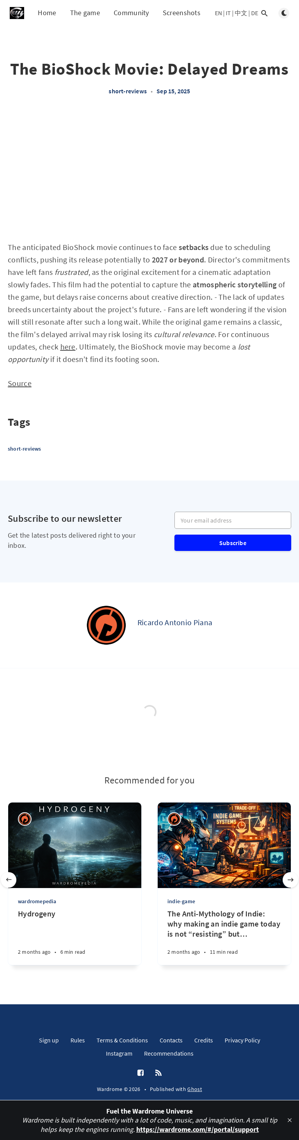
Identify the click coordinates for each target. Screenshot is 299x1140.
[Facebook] (140, 1073)
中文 (241, 13)
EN (218, 13)
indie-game (181, 901)
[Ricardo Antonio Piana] (106, 625)
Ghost (194, 1089)
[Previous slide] (8, 880)
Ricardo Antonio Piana (174, 622)
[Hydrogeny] (74, 937)
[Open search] (264, 13)
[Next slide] (290, 880)
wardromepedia (37, 901)
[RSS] (158, 1073)
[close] (289, 1120)
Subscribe (232, 543)
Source (20, 383)
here (68, 346)
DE (254, 13)
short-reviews (128, 90)
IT (228, 13)
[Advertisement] (149, 172)
